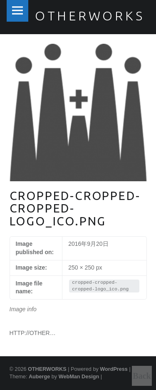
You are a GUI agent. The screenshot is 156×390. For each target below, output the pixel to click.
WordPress (114, 369)
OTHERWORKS (47, 369)
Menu (17, 11)
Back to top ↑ (142, 379)
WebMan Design (79, 377)
